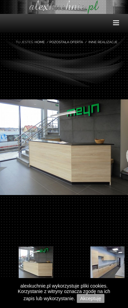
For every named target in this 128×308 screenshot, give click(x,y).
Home (39, 42)
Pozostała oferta (66, 42)
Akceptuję (90, 298)
